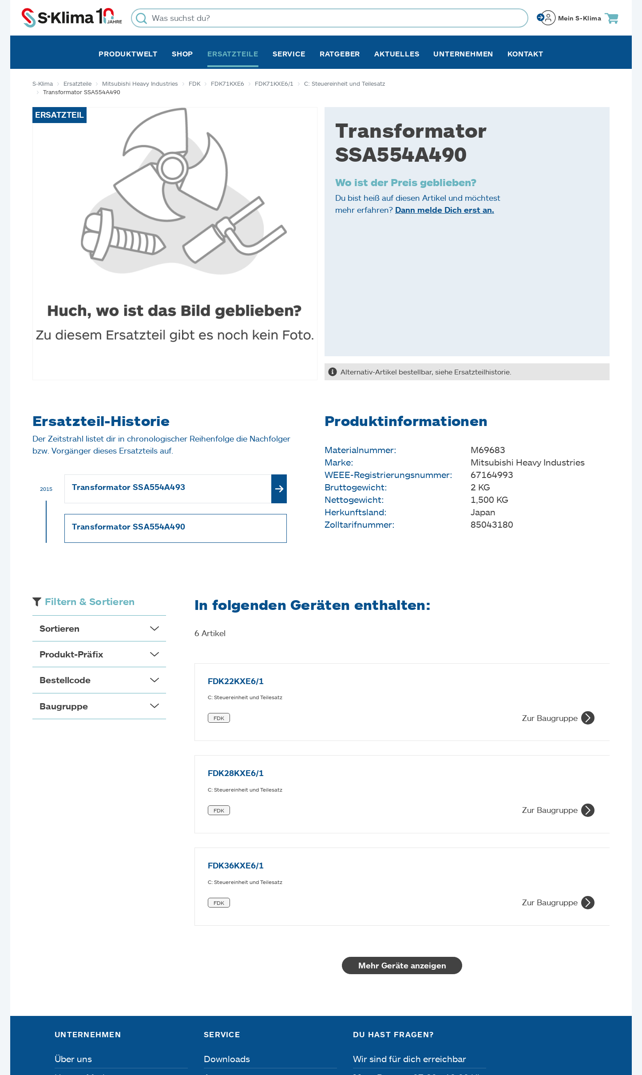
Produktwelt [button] (128, 53)
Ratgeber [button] (340, 53)
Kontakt (525, 53)
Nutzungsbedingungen (335, 1025)
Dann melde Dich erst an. (444, 210)
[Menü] (582, 940)
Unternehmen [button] (463, 53)
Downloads (227, 907)
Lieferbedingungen (442, 1025)
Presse (69, 963)
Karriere (71, 944)
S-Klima (42, 83)
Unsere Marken (86, 925)
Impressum (75, 1025)
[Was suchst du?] (329, 18)
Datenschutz (144, 1025)
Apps (214, 925)
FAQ (213, 981)
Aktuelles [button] (396, 53)
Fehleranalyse (232, 944)
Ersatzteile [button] (232, 53)
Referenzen (78, 981)
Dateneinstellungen (229, 1025)
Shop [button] (182, 53)
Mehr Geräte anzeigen (402, 814)
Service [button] (289, 53)
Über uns (73, 907)
